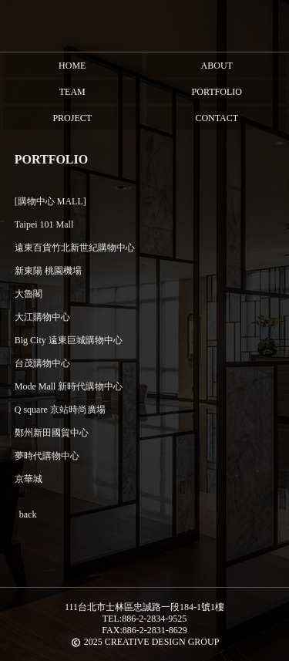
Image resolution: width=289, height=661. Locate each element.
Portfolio (217, 91)
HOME (72, 65)
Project (72, 118)
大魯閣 (28, 293)
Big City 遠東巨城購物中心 (69, 340)
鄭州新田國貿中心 (52, 432)
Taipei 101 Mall (44, 224)
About (217, 65)
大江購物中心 (42, 317)
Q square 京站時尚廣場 (60, 409)
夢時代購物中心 (47, 455)
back (28, 514)
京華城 (28, 479)
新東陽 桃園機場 (48, 270)
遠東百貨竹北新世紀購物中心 (75, 247)
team (72, 91)
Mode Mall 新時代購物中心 (69, 386)
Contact (216, 118)
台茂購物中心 (42, 363)
